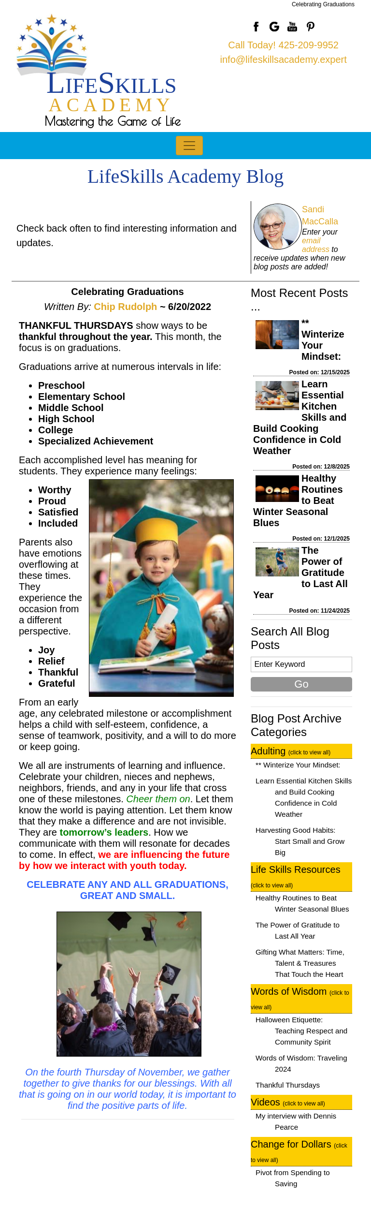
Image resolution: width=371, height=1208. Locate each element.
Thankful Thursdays (288, 1085)
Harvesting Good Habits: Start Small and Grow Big (300, 841)
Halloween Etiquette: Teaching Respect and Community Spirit (301, 1031)
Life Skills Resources (296, 876)
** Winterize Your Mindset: (298, 765)
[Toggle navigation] (189, 145)
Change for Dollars (299, 1151)
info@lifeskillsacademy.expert (283, 59)
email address (315, 244)
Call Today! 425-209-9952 (283, 45)
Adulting (290, 751)
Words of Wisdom (300, 998)
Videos (288, 1102)
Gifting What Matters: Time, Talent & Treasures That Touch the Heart (300, 963)
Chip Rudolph (125, 306)
